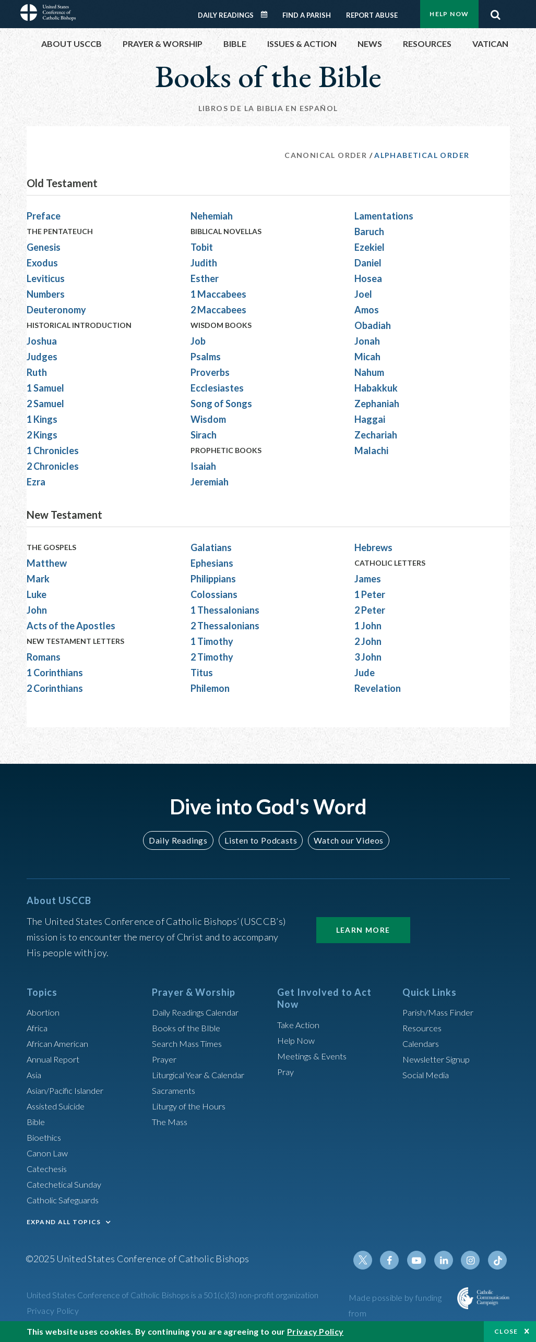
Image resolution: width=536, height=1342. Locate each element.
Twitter (373, 1260)
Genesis (44, 247)
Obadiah (372, 325)
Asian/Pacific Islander (70, 1090)
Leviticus (46, 278)
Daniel (368, 263)
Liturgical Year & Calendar (205, 1074)
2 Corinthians (55, 688)
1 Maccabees (218, 294)
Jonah (367, 341)
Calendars (423, 1043)
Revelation (377, 688)
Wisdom (208, 419)
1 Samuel (45, 388)
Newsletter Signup (440, 1059)
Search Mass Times (190, 1043)
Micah (367, 356)
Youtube (423, 1260)
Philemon (210, 688)
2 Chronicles (53, 466)
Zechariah (375, 435)
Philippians (213, 578)
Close (506, 1331)
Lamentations (383, 216)
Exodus (42, 263)
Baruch (369, 231)
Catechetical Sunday (68, 1184)
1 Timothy (211, 641)
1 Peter (369, 594)
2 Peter (369, 610)
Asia (35, 1074)
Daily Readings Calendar (267, 14)
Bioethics (46, 1137)
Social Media (428, 1074)
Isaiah (203, 466)
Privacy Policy (53, 1310)
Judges (42, 356)
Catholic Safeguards (67, 1199)
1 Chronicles (53, 450)
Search (496, 12)
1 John (368, 625)
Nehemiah (211, 216)
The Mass (171, 1121)
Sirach (203, 435)
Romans (44, 657)
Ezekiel (369, 247)
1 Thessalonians (224, 610)
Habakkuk (376, 388)
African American (61, 1043)
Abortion (45, 1012)
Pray (286, 1071)
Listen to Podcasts (259, 840)
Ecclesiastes (217, 388)
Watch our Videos (344, 840)
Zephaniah (376, 403)
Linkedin (448, 1260)
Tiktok (498, 1260)
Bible (38, 1121)
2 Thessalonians (224, 625)
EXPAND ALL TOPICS (64, 1222)
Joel (363, 294)
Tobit (201, 247)
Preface (44, 216)
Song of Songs (221, 403)
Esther (204, 278)
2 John (368, 641)
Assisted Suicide (60, 1106)
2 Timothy (211, 657)
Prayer (166, 1059)
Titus (201, 672)
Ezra (36, 481)
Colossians (213, 594)
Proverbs (210, 372)
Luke (36, 594)
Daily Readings (226, 15)
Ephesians (211, 563)
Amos (366, 309)
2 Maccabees (218, 309)
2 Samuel (45, 403)
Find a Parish (306, 15)
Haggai (369, 419)
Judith (203, 263)
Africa (39, 1027)
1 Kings (42, 419)
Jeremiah (209, 481)
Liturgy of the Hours (192, 1106)
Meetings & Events (316, 1056)
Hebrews (373, 547)
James (367, 578)
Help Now (449, 14)
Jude (364, 672)
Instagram (473, 1260)
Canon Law (48, 1152)
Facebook (398, 1260)
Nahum (369, 372)
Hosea (368, 278)
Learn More (363, 929)
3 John (368, 657)
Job (198, 341)
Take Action (300, 1024)
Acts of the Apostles (71, 625)
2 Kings (42, 435)
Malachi (371, 450)
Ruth (37, 372)
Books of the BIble (188, 1027)
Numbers (46, 294)
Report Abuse (372, 15)
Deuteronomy (56, 309)
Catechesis (49, 1168)
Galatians (211, 547)
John (37, 610)
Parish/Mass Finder (441, 1012)
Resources (423, 1027)
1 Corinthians (55, 672)
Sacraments (175, 1090)
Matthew (47, 563)
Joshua (42, 341)
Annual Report (56, 1059)
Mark (38, 578)
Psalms (205, 356)
